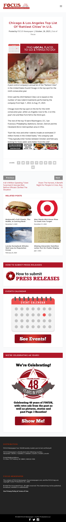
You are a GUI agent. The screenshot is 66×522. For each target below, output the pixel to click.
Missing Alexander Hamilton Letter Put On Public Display (46, 247)
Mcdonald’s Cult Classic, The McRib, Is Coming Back (18, 220)
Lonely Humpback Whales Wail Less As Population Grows (17, 248)
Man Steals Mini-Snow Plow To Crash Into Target (46, 220)
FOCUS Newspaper (25, 31)
